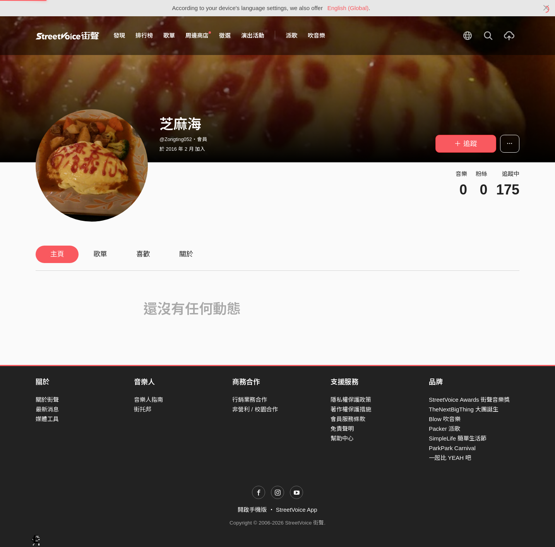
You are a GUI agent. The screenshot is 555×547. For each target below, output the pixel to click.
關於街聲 (47, 399)
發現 (119, 35)
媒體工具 (47, 419)
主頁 (57, 254)
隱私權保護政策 (351, 399)
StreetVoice (67, 36)
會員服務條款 (348, 419)
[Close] (546, 8)
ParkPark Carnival (452, 448)
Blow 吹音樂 (445, 419)
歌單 (169, 35)
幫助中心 (342, 438)
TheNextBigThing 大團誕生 (463, 409)
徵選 (225, 35)
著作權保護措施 (351, 409)
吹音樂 (316, 35)
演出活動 (252, 35)
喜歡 (143, 254)
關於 (186, 254)
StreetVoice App (296, 509)
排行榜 (144, 35)
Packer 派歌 (444, 428)
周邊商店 (198, 35)
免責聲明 (342, 428)
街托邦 (142, 409)
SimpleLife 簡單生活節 (457, 438)
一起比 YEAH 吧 (450, 457)
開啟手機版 (252, 509)
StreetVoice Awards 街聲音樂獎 (469, 399)
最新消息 (47, 409)
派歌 (291, 35)
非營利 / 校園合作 (255, 409)
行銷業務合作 (249, 399)
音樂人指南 (148, 399)
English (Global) (348, 8)
